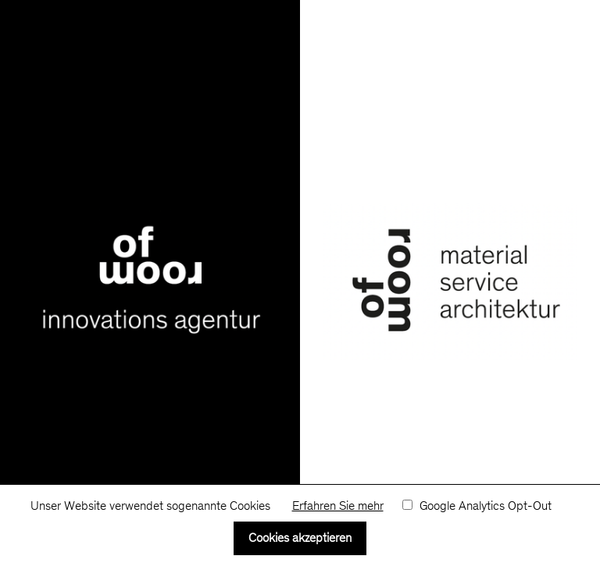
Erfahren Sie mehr (338, 506)
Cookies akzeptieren (300, 539)
